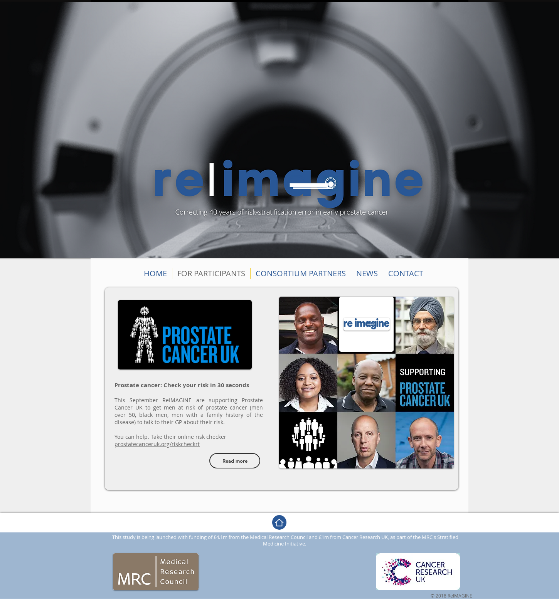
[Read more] (234, 460)
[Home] (279, 522)
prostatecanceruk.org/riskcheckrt (157, 444)
